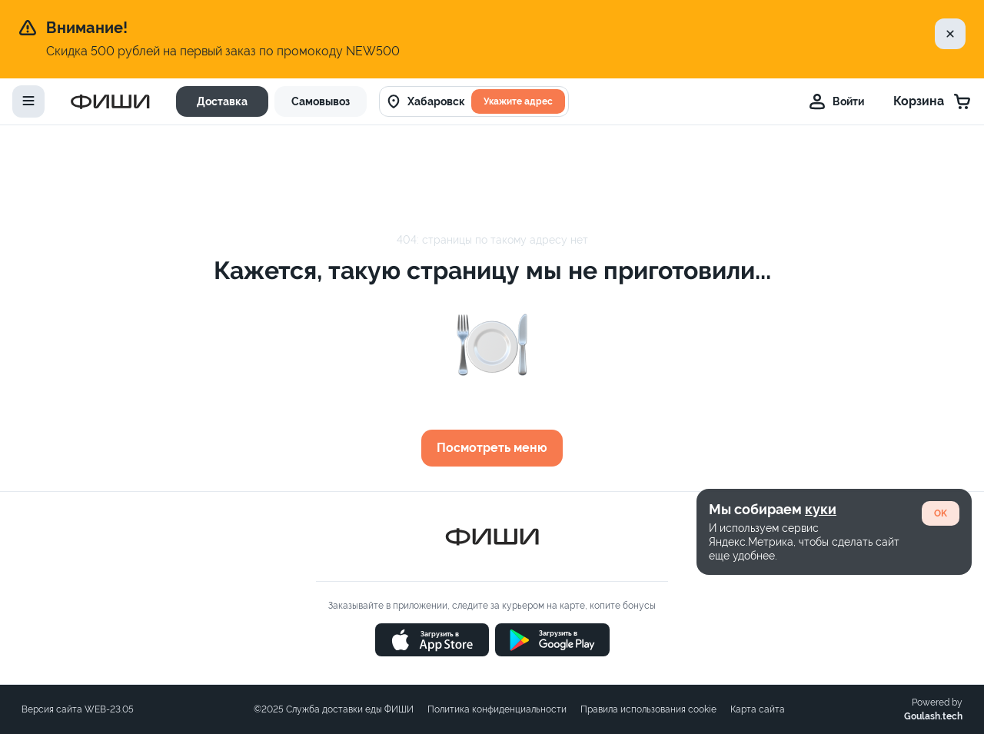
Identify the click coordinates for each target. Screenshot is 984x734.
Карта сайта (757, 709)
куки (820, 509)
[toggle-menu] (28, 101)
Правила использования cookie (648, 709)
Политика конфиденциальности (497, 709)
